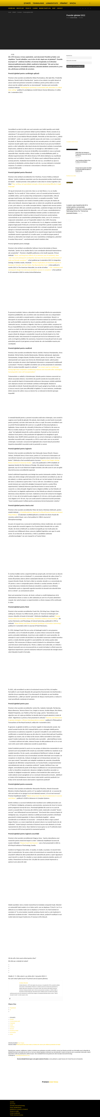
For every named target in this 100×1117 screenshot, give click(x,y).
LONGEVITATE (52, 3)
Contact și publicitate (15, 1113)
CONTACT (60, 8)
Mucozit (12, 1028)
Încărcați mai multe (71, 175)
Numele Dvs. (69, 55)
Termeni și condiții (14, 1111)
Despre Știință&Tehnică (15, 1107)
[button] (90, 3)
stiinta (11, 1034)
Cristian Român (73, 17)
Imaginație (12, 1023)
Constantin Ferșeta (71, 213)
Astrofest (12, 1102)
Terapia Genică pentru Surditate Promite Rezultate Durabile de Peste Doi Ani (83, 169)
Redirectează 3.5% (45, 8)
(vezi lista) (53, 1082)
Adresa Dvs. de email (71, 60)
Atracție (12, 1019)
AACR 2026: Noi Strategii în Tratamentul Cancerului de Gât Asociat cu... (83, 154)
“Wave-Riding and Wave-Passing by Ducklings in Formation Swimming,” (37, 623)
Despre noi (11, 8)
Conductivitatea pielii (15, 1021)
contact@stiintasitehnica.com (22, 1055)
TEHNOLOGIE (38, 3)
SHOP (53, 8)
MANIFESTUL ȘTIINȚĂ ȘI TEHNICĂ (19, 1109)
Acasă (9, 12)
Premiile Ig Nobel (14, 1030)
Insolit (11, 1025)
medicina (12, 1026)
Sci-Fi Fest (12, 1103)
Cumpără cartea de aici (72, 141)
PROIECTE (28, 8)
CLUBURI (35, 8)
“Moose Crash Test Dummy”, (29, 843)
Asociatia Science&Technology (17, 1105)
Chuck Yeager (20, 1043)
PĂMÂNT (64, 3)
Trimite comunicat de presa (16, 1115)
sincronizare (13, 1032)
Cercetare (19, 12)
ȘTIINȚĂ (27, 3)
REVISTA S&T (20, 8)
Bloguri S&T (69, 182)
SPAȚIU (73, 3)
